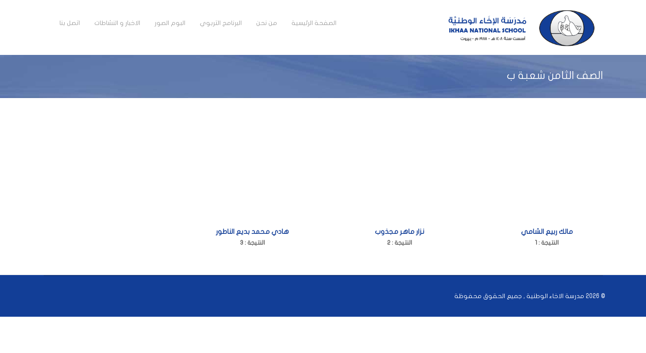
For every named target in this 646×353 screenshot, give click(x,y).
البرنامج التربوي (221, 23)
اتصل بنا (69, 23)
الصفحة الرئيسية (313, 23)
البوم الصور (170, 23)
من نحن (266, 23)
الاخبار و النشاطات (117, 23)
